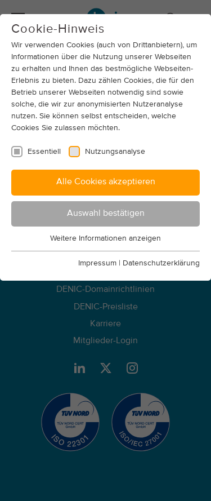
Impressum (97, 263)
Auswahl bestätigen (106, 213)
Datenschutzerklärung (161, 263)
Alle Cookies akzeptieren (105, 182)
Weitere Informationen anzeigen (105, 238)
